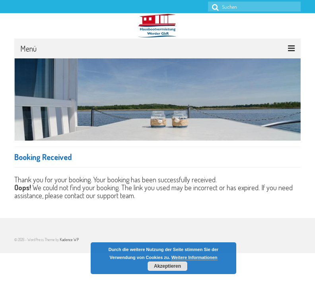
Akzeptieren (167, 266)
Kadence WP (69, 239)
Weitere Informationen (194, 257)
